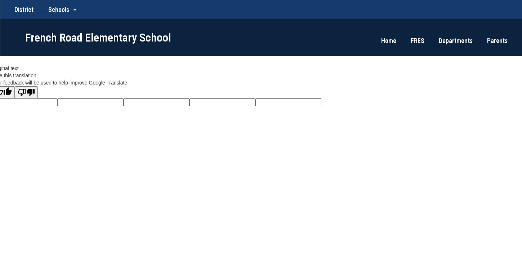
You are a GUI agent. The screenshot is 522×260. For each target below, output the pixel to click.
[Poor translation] (26, 92)
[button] (62, 9)
